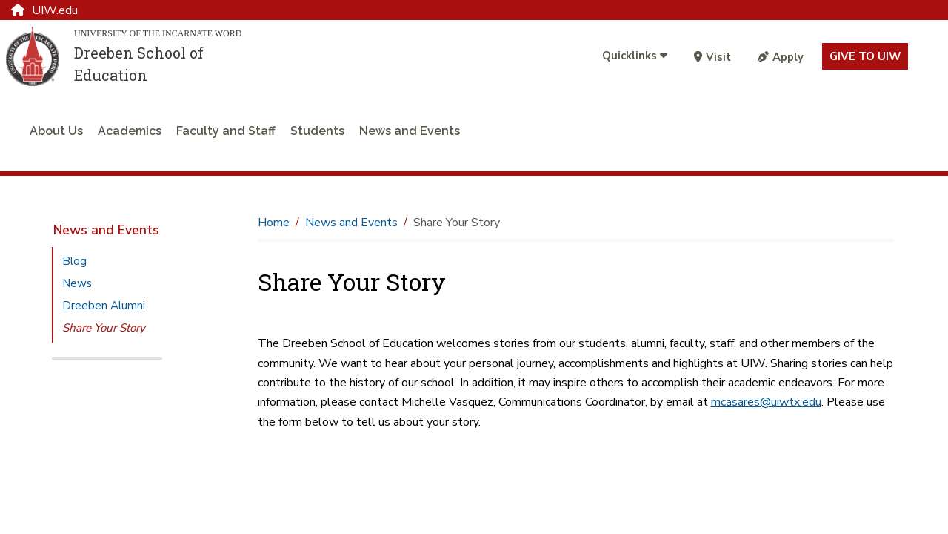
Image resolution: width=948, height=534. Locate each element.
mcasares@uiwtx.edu (766, 402)
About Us (56, 131)
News (77, 283)
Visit (712, 57)
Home (274, 222)
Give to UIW (865, 56)
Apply (781, 57)
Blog (74, 261)
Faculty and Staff (226, 131)
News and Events (409, 131)
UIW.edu (44, 10)
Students (317, 131)
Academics (129, 131)
